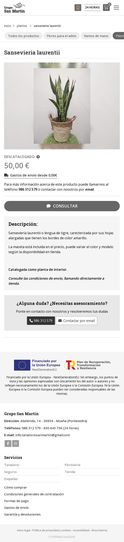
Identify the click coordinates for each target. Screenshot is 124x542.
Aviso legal (23, 530)
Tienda (70, 472)
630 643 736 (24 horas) (61, 428)
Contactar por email (79, 320)
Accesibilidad (81, 530)
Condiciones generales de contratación (34, 494)
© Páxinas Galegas (62, 536)
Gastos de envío (16, 507)
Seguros (10, 472)
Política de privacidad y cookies (51, 530)
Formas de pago (16, 501)
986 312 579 (28, 189)
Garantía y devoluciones (22, 514)
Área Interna (99, 530)
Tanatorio (11, 465)
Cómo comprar (15, 487)
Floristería (72, 465)
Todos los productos (23, 36)
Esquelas (11, 479)
